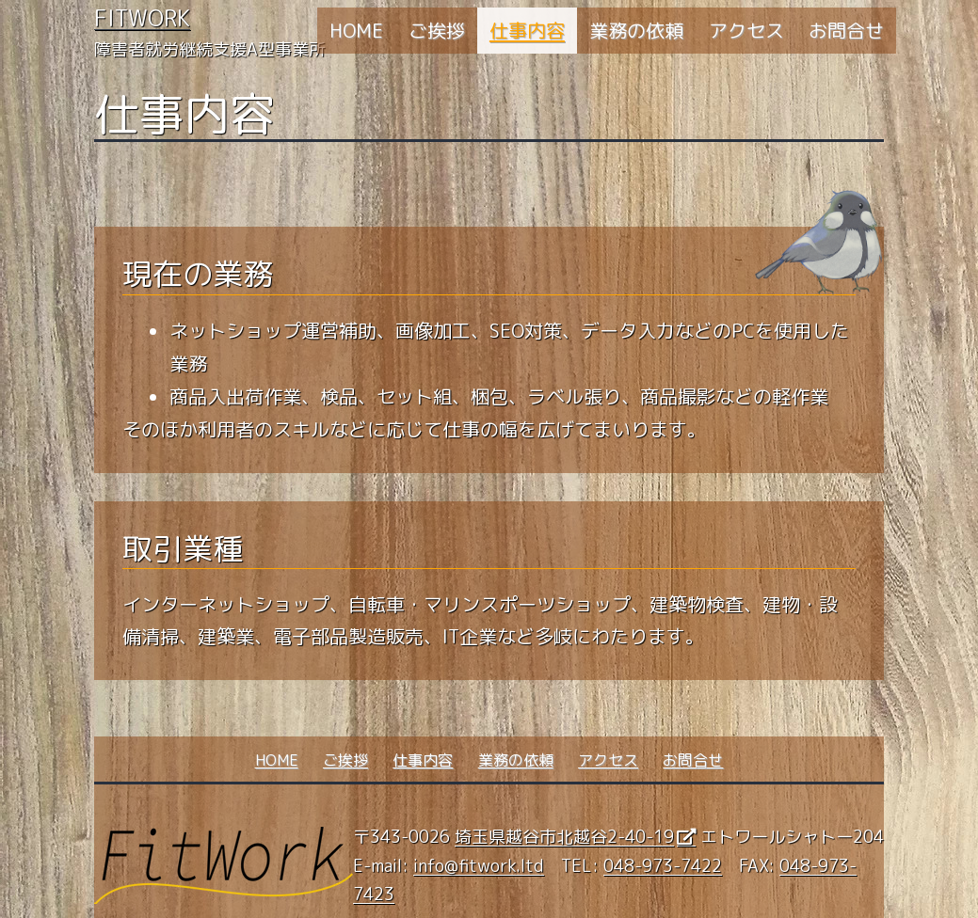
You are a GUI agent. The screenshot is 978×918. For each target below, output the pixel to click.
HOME (356, 30)
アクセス (746, 30)
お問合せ (846, 30)
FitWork (142, 18)
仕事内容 (527, 30)
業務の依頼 (636, 30)
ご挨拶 (437, 30)
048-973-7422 (662, 866)
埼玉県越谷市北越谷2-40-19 (564, 836)
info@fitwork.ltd (478, 866)
